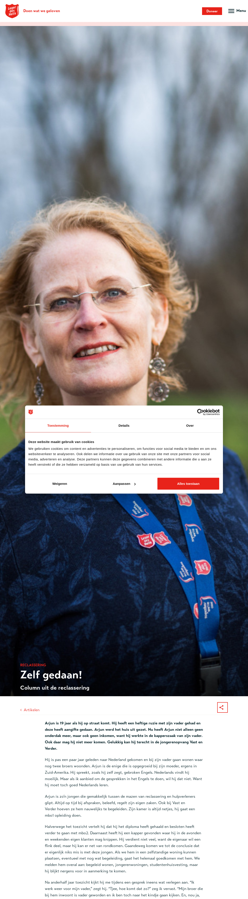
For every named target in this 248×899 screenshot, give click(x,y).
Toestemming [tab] (58, 425)
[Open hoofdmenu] (236, 11)
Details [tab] (124, 425)
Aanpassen (124, 483)
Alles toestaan (188, 483)
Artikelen (32, 709)
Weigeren (59, 483)
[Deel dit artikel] (222, 707)
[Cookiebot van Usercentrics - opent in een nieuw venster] (200, 412)
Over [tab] (190, 425)
